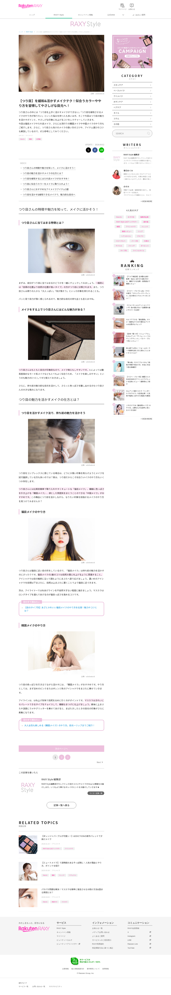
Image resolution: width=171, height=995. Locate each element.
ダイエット (145, 246)
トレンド (62, 875)
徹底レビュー (127, 231)
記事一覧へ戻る (61, 805)
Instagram (131, 936)
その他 (116, 124)
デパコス (119, 246)
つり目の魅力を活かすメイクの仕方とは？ (43, 173)
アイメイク (29, 135)
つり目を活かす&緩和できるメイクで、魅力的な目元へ (49, 194)
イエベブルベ (120, 241)
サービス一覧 (23, 986)
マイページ (61, 936)
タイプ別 (123, 250)
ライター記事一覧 (96, 793)
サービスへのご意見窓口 (101, 940)
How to (22, 139)
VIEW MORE (146, 201)
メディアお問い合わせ (101, 932)
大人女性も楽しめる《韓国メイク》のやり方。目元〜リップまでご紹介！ (59, 725)
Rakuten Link (133, 944)
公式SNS (111, 15)
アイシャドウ (69, 849)
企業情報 (65, 969)
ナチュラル (72, 875)
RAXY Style (59, 15)
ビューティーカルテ (64, 940)
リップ (140, 231)
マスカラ (64, 902)
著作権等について (93, 969)
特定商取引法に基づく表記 (102, 948)
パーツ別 (134, 241)
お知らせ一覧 (97, 928)
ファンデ (131, 246)
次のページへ (61, 748)
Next (100, 762)
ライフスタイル (138, 250)
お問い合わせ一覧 (38, 986)
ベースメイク (119, 90)
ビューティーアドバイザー (67, 944)
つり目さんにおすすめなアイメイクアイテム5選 (46, 189)
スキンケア (118, 85)
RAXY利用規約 (98, 944)
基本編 (145, 222)
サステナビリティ (55, 986)
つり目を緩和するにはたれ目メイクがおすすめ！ (46, 178)
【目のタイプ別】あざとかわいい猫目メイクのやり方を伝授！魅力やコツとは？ (60, 609)
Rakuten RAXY (30, 6)
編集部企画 (144, 217)
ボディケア (118, 101)
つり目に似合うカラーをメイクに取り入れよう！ (46, 183)
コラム (116, 118)
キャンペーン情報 (85, 15)
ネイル (116, 113)
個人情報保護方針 (77, 969)
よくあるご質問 (139, 15)
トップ (32, 15)
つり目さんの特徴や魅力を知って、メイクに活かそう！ (49, 167)
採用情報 (105, 969)
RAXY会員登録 (133, 928)
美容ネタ (54, 902)
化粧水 (146, 241)
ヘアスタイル (126, 236)
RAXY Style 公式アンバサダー (51, 849)
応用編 (38, 139)
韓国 (30, 139)
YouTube (131, 948)
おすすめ (131, 217)
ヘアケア (117, 107)
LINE (129, 940)
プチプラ (140, 236)
